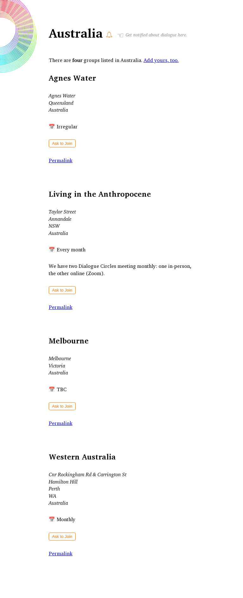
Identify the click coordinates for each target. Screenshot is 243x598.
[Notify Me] (109, 34)
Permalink (60, 160)
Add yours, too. (161, 60)
